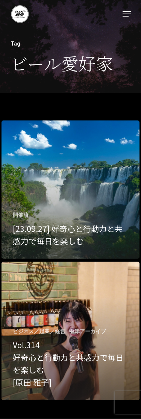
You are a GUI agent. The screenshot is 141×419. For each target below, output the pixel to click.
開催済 (21, 215)
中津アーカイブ (87, 331)
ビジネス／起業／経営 (39, 331)
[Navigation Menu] (127, 14)
